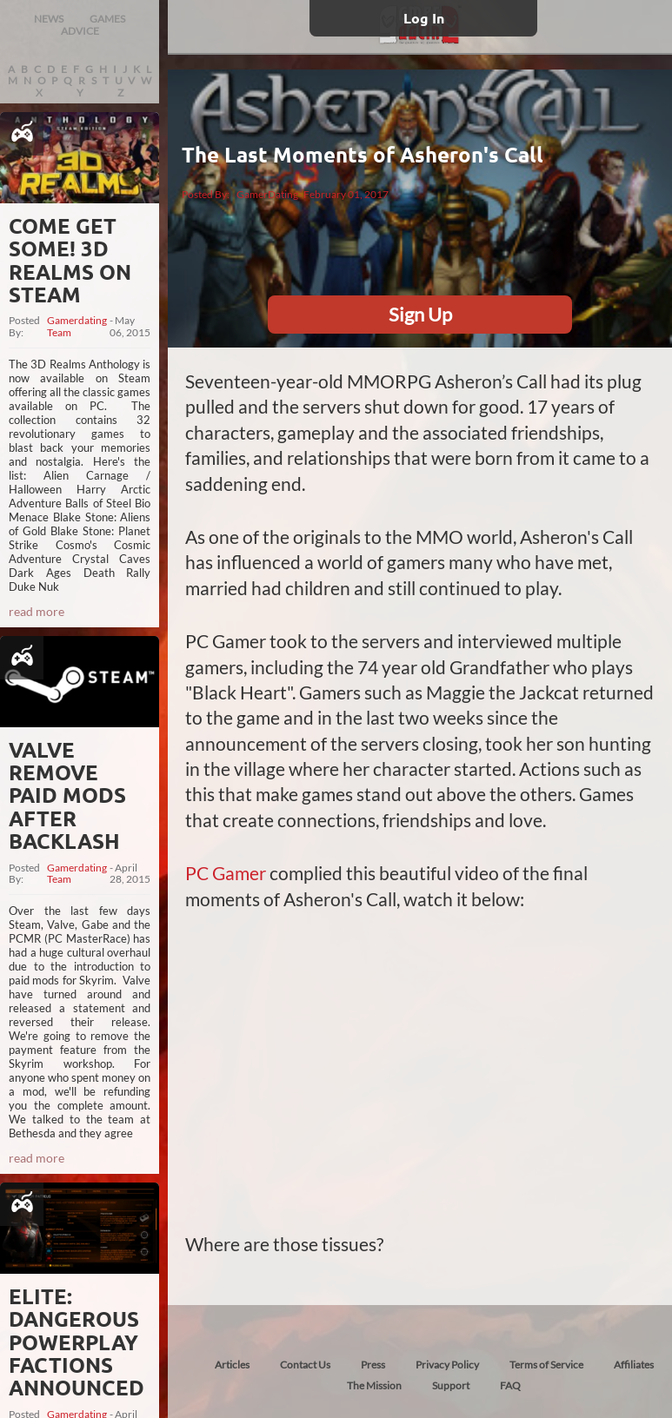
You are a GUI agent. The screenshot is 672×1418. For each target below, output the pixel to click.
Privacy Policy (447, 1364)
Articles (232, 1364)
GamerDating (267, 194)
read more (36, 611)
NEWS (48, 18)
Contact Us (305, 1364)
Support (450, 1385)
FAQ (510, 1385)
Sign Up (420, 314)
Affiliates (634, 1364)
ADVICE (80, 30)
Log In (423, 18)
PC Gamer (225, 873)
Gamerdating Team (77, 327)
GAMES (107, 18)
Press (373, 1364)
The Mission (374, 1385)
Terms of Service (546, 1364)
